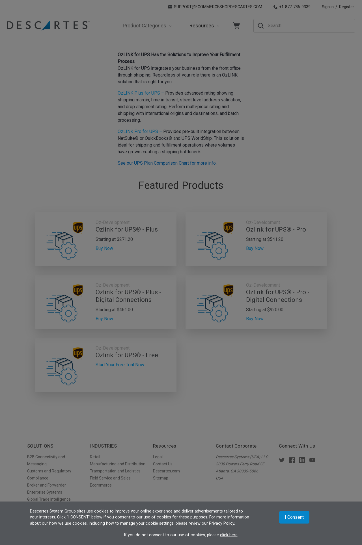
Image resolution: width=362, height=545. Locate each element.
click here (229, 535)
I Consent (294, 517)
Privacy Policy (221, 523)
